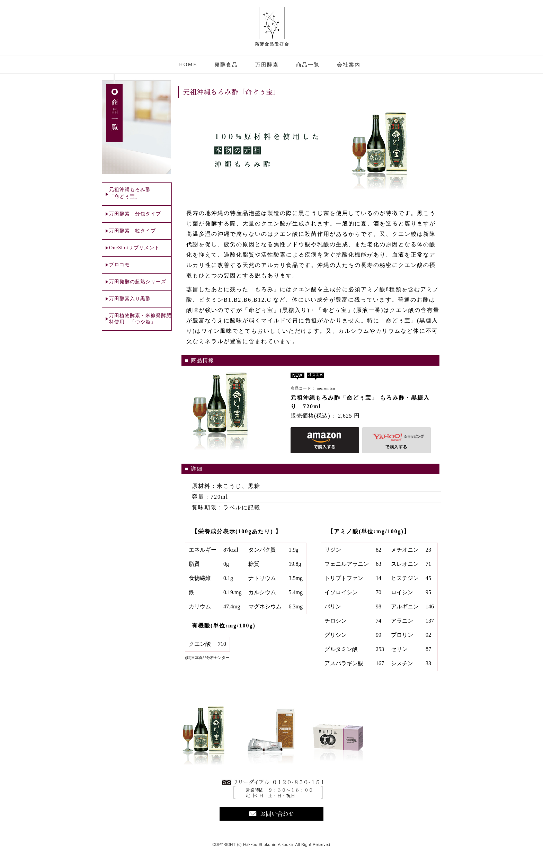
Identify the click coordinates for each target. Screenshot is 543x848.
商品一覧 (308, 65)
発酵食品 (226, 65)
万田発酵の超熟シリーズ (137, 281)
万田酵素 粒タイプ (132, 230)
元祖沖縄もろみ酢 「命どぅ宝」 (130, 193)
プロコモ (119, 264)
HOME (188, 64)
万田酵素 (267, 65)
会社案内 (348, 65)
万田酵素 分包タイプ (135, 213)
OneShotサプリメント (134, 247)
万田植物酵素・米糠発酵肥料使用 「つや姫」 (140, 318)
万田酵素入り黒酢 (130, 298)
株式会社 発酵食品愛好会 (272, 26)
